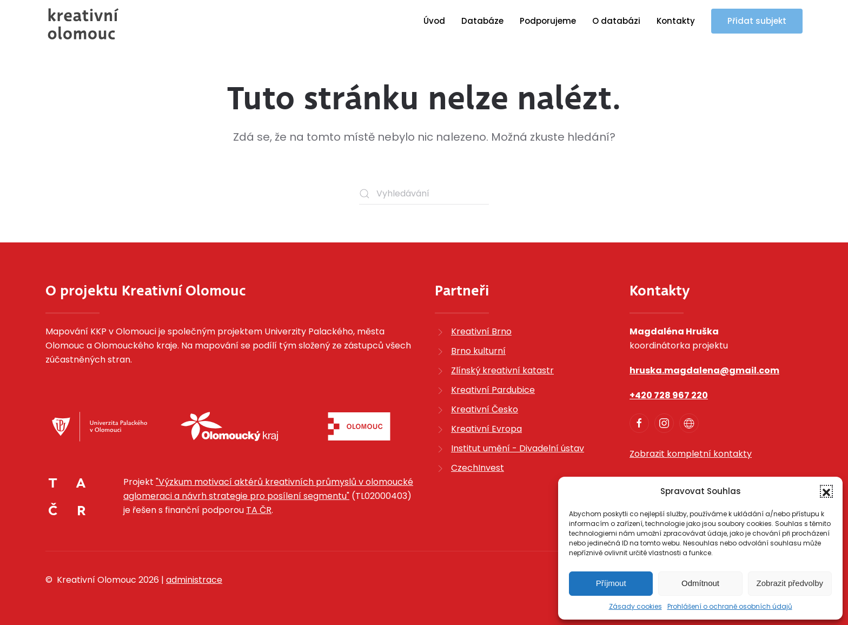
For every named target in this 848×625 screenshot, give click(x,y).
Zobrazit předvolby (790, 583)
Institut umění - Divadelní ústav (517, 448)
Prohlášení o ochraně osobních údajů (729, 606)
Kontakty (676, 21)
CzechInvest (477, 468)
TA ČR (258, 510)
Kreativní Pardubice (493, 390)
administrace (194, 580)
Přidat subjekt (756, 21)
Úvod (434, 21)
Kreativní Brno (481, 331)
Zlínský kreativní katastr (502, 370)
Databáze (482, 21)
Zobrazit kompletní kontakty (691, 454)
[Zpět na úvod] (83, 23)
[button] (826, 491)
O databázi (616, 21)
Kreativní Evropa (486, 429)
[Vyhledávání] (424, 194)
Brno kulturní (478, 351)
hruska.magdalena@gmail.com (704, 370)
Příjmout (611, 583)
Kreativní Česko (484, 409)
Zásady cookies (635, 606)
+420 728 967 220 (669, 395)
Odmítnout (700, 583)
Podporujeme (548, 21)
